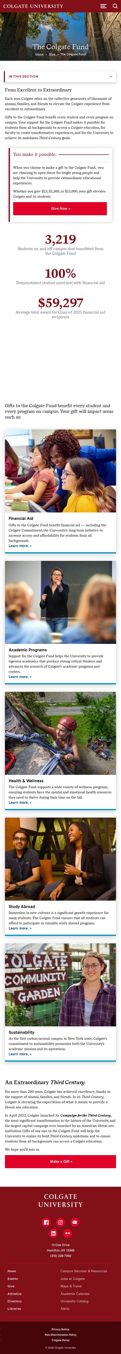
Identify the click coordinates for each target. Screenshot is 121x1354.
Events (12, 1279)
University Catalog (74, 1301)
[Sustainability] (60, 1002)
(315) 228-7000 (60, 1256)
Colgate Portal (60, 1340)
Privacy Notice (60, 1329)
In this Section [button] (23, 76)
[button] (103, 6)
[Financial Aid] (60, 491)
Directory (14, 1301)
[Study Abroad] (60, 877)
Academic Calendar (75, 1294)
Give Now (59, 209)
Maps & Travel (71, 1286)
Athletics (14, 1294)
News (11, 1271)
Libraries (14, 1309)
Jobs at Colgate (72, 1279)
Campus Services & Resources (83, 1271)
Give (52, 54)
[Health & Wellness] (60, 751)
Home (39, 54)
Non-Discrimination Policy (60, 1334)
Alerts (64, 1309)
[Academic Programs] (60, 622)
